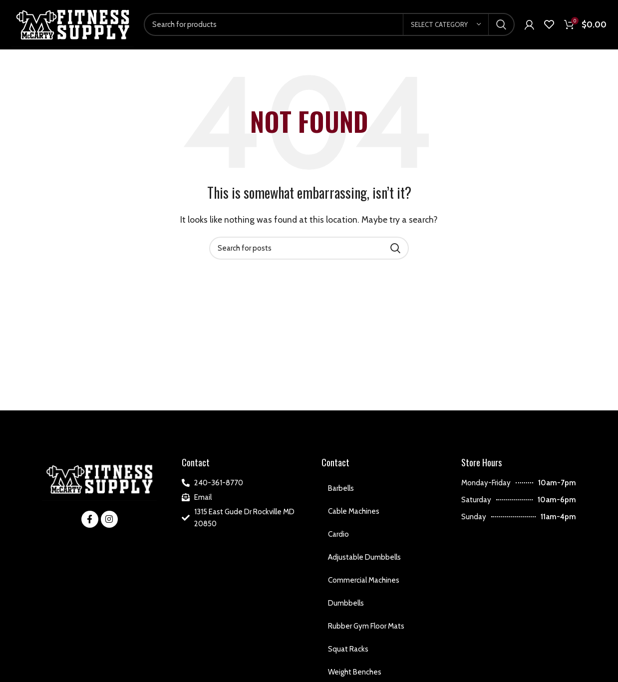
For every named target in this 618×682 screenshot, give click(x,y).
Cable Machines (353, 514)
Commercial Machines (363, 583)
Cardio (338, 537)
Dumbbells (346, 606)
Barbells (341, 491)
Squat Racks (348, 652)
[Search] (329, 26)
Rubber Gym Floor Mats (366, 629)
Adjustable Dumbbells (364, 560)
